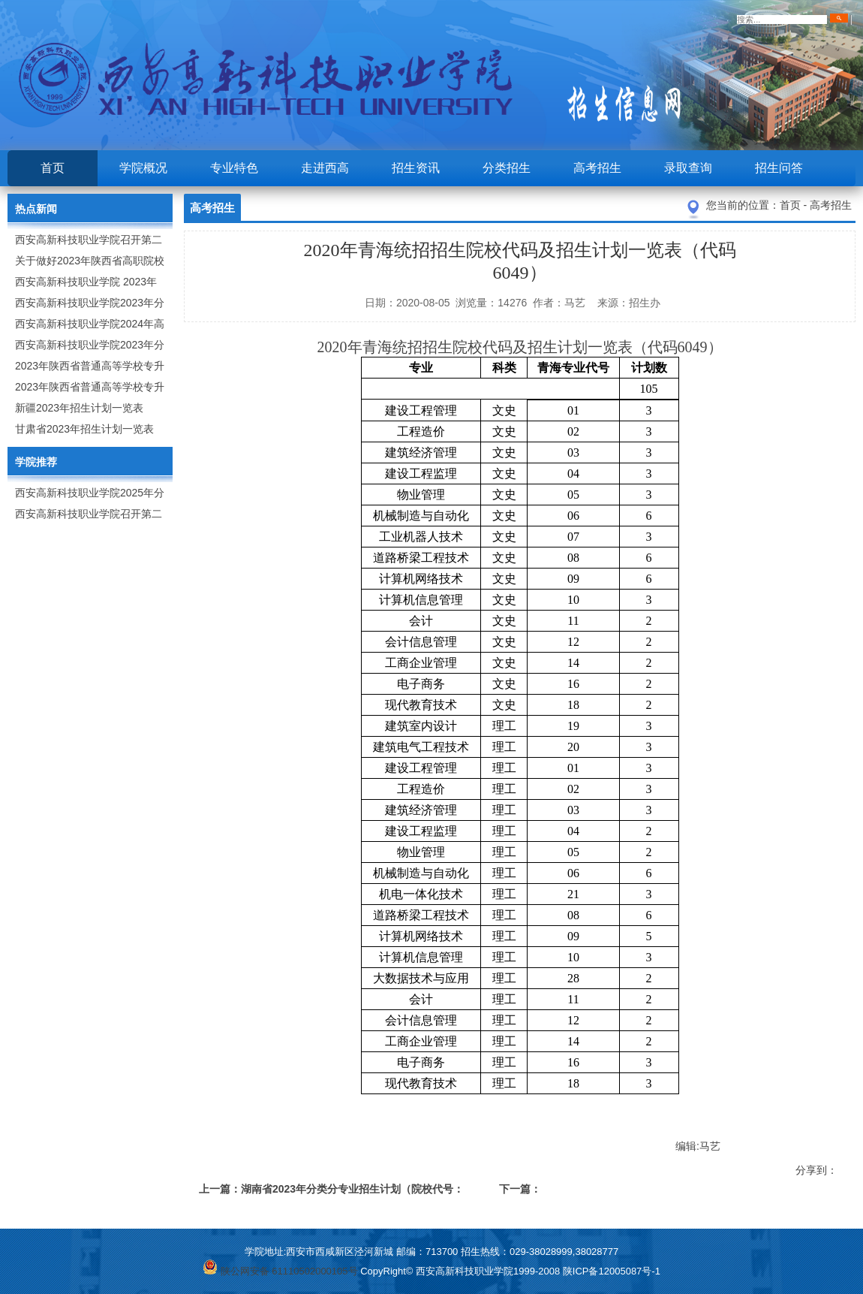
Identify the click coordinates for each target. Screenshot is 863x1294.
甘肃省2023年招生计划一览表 (84, 429)
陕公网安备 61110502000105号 (280, 1271)
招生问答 (779, 167)
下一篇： (520, 1189)
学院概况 (143, 167)
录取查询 (688, 167)
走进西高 (325, 167)
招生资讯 (416, 167)
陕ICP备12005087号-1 (611, 1271)
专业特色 (234, 167)
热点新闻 (36, 209)
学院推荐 (36, 462)
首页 (53, 167)
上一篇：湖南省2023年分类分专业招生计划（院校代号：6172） (331, 1191)
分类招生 (507, 167)
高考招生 (597, 167)
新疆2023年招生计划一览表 (79, 408)
